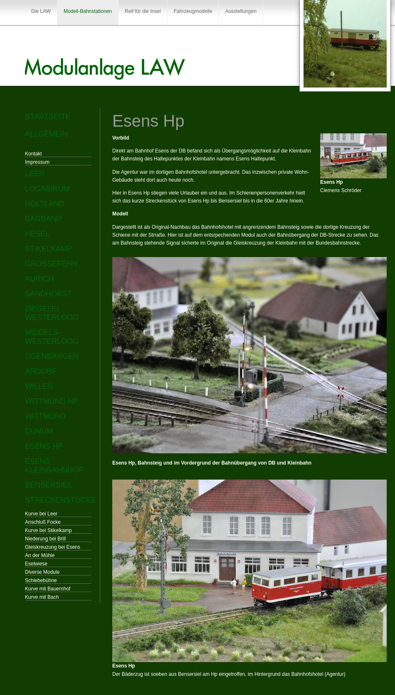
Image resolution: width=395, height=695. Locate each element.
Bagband (43, 219)
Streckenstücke (58, 500)
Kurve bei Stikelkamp (48, 530)
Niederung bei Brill (45, 539)
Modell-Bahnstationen (88, 11)
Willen (39, 386)
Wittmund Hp (51, 401)
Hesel (37, 234)
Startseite (47, 116)
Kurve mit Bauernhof (47, 589)
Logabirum (47, 189)
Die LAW (41, 11)
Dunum (39, 431)
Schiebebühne (41, 580)
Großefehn (51, 264)
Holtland (44, 204)
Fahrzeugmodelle (193, 11)
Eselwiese (36, 564)
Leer (34, 174)
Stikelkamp (48, 249)
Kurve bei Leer (41, 514)
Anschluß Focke (43, 522)
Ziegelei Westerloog (52, 313)
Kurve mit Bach (42, 597)
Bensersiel (48, 485)
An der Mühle (39, 555)
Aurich (39, 279)
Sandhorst (48, 294)
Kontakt (33, 154)
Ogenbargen (52, 356)
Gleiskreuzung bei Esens (52, 547)
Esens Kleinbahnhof (54, 465)
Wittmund (45, 416)
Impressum (37, 162)
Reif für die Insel (143, 11)
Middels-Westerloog (52, 336)
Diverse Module (42, 572)
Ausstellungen (240, 11)
